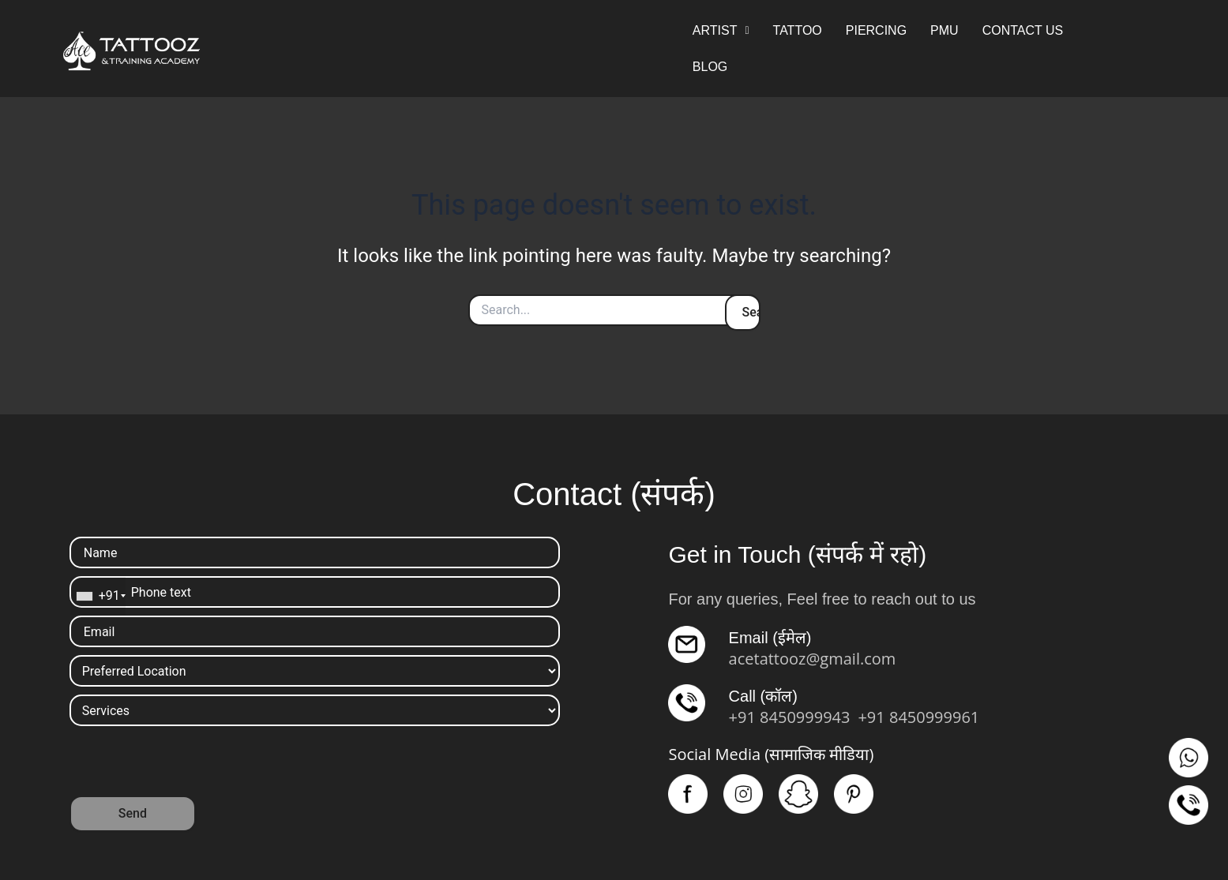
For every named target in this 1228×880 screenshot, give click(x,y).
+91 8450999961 (918, 717)
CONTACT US (1023, 30)
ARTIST (721, 30)
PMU (944, 30)
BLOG (710, 66)
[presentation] (189, 765)
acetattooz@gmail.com (812, 658)
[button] (721, 31)
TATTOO (797, 30)
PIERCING (876, 30)
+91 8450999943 (790, 717)
